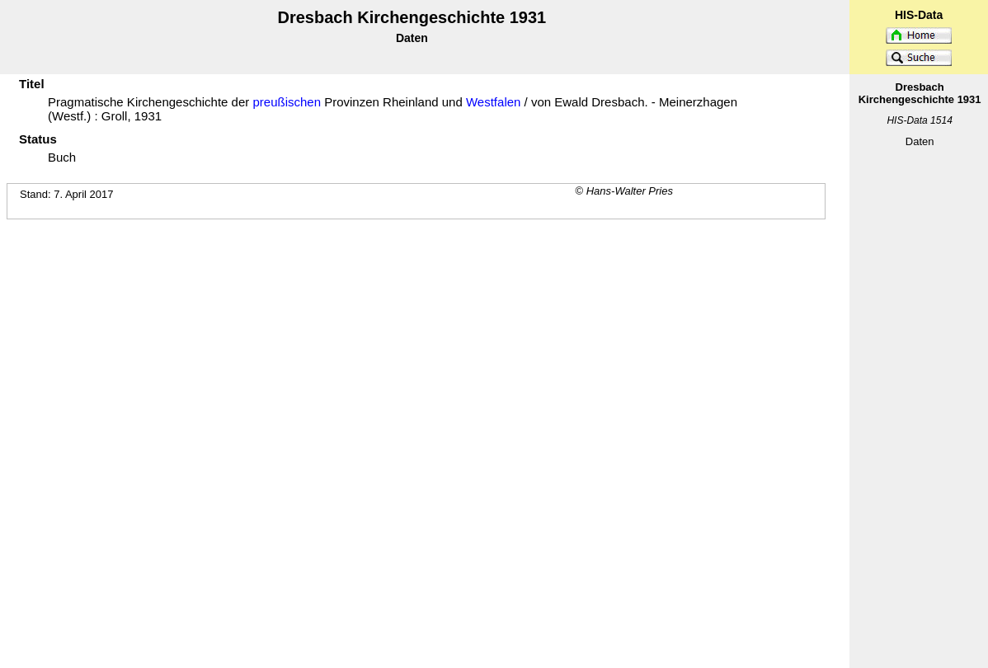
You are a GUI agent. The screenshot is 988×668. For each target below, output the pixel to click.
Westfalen (493, 102)
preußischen (286, 102)
